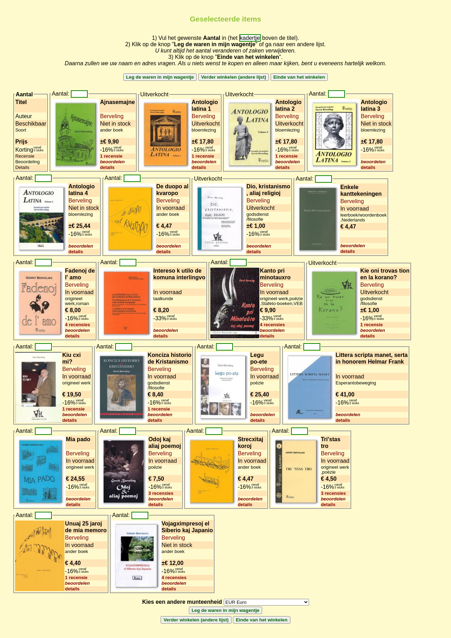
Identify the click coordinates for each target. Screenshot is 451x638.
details (107, 167)
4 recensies (77, 324)
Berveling (112, 116)
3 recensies (160, 493)
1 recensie (111, 156)
